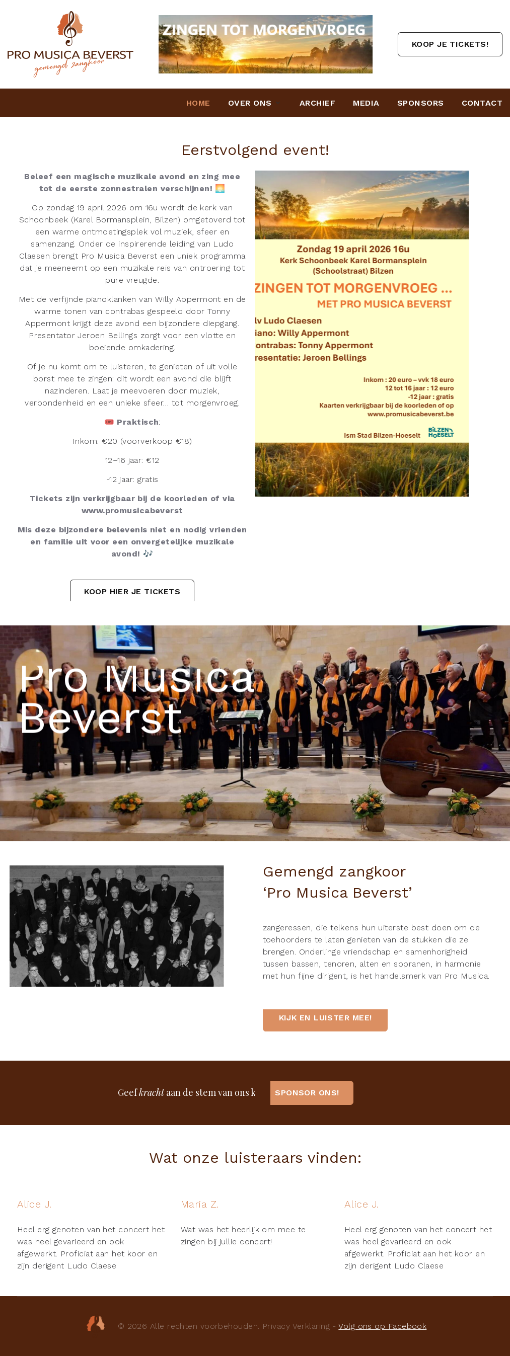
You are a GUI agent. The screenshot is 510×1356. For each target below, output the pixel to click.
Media (366, 103)
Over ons (250, 103)
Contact (482, 103)
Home (198, 103)
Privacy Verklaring (296, 1326)
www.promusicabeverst (132, 510)
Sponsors (420, 103)
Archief (317, 103)
